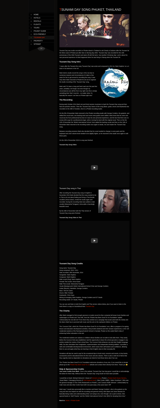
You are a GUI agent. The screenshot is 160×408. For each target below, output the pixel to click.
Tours (36, 28)
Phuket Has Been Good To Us (79, 364)
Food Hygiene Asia (89, 380)
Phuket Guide (40, 31)
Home (36, 14)
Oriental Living (96, 378)
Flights (37, 24)
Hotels (37, 18)
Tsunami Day (39, 37)
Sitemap (37, 44)
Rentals (37, 21)
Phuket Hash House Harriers (117, 378)
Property (38, 41)
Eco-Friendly (40, 34)
